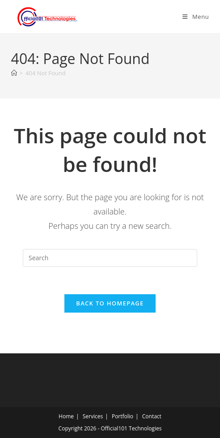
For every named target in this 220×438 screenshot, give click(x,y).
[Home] (14, 73)
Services (93, 416)
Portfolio (122, 416)
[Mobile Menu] (195, 17)
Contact (151, 416)
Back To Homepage (110, 303)
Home (66, 416)
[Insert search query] (110, 258)
